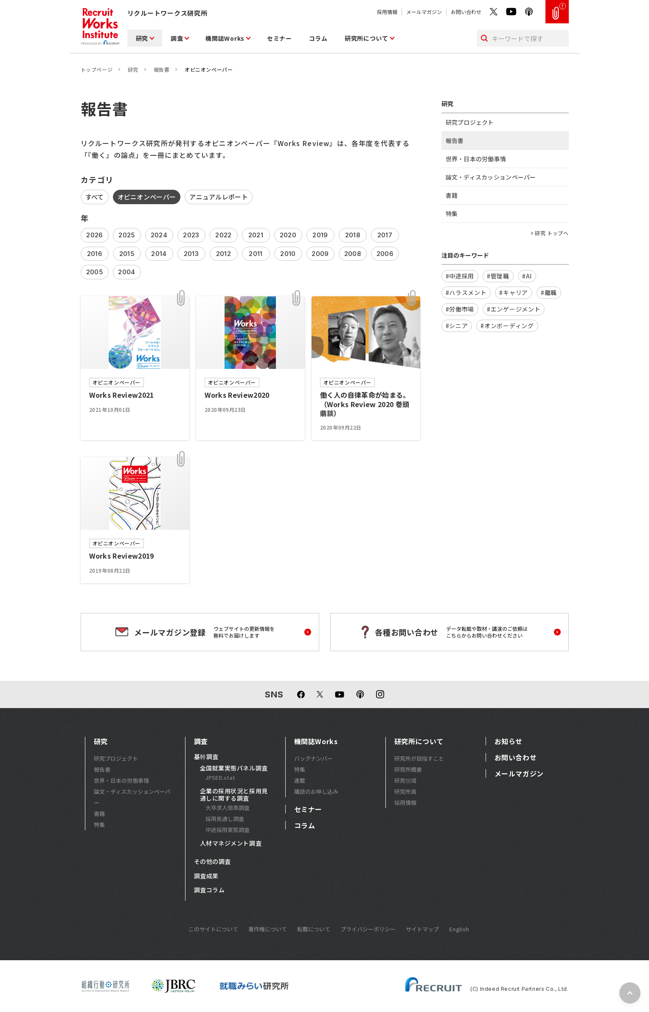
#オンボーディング (507, 325)
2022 (223, 235)
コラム (318, 38)
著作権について (267, 929)
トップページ (97, 69)
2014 (158, 254)
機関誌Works (224, 38)
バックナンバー (313, 758)
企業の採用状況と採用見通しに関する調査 (234, 794)
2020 (288, 235)
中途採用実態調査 (227, 830)
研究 (142, 38)
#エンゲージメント (513, 309)
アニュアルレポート (218, 196)
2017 (384, 235)
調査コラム (209, 890)
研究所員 (405, 791)
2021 (255, 235)
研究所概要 (408, 769)
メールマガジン (424, 11)
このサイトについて (213, 929)
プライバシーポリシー (368, 929)
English (459, 929)
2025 (126, 235)
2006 (384, 254)
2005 (94, 272)
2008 (352, 254)
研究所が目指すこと (419, 758)
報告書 (162, 69)
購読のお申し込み (316, 791)
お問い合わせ (466, 11)
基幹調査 (206, 757)
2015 (126, 254)
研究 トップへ (551, 233)
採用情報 (387, 11)
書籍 (452, 195)
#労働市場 (460, 309)
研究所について (366, 38)
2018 (352, 235)
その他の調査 (212, 862)
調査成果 (206, 876)
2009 (320, 254)
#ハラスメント (466, 292)
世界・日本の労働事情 (476, 159)
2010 (287, 254)
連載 (299, 780)
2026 (94, 235)
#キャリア (513, 292)
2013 (191, 254)
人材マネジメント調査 (231, 843)
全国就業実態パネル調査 (234, 768)
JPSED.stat (220, 777)
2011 (255, 254)
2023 (191, 235)
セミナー (279, 38)
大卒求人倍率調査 (227, 808)
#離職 (549, 292)
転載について (313, 929)
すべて (94, 196)
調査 (177, 38)
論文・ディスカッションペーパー (491, 177)
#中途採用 (460, 276)
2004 (126, 272)
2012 (223, 254)
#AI (527, 276)
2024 (159, 235)
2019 (320, 235)
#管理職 (498, 276)
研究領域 (405, 780)
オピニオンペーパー (147, 196)
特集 (452, 213)
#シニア (457, 325)
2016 (94, 254)
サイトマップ (422, 929)
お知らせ (508, 741)
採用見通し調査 (224, 819)
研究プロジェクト (470, 122)
